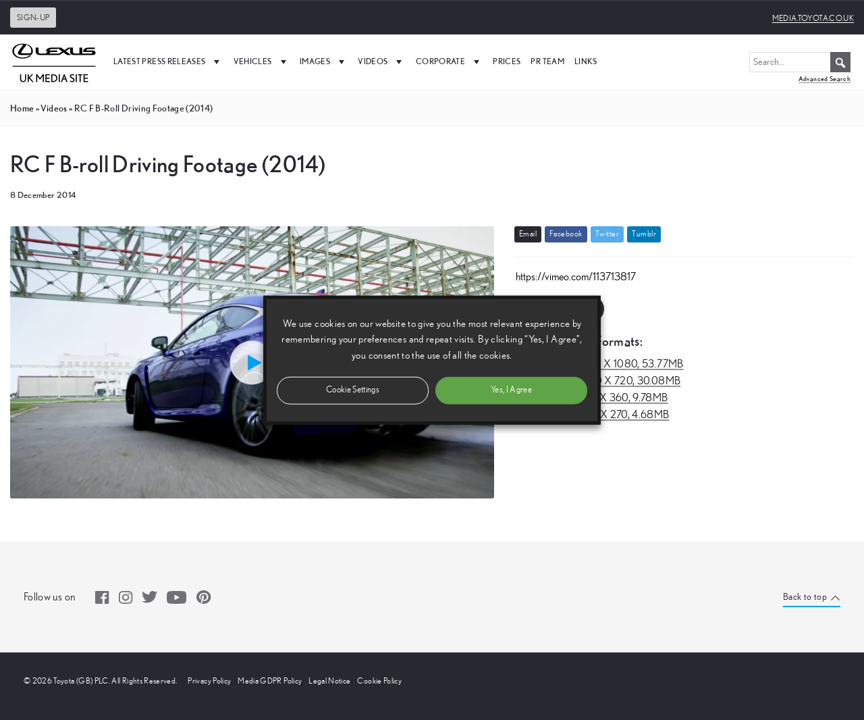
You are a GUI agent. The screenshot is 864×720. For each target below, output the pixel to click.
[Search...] (799, 62)
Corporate (449, 61)
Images (324, 61)
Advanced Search (824, 78)
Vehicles (262, 61)
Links (585, 61)
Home (22, 108)
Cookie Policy (379, 681)
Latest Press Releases (168, 61)
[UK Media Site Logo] (54, 61)
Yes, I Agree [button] (511, 389)
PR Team (547, 61)
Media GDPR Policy (270, 681)
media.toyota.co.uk (813, 18)
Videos (381, 61)
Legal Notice (329, 681)
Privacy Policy (209, 681)
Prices (506, 61)
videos (53, 108)
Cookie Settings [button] (352, 389)
